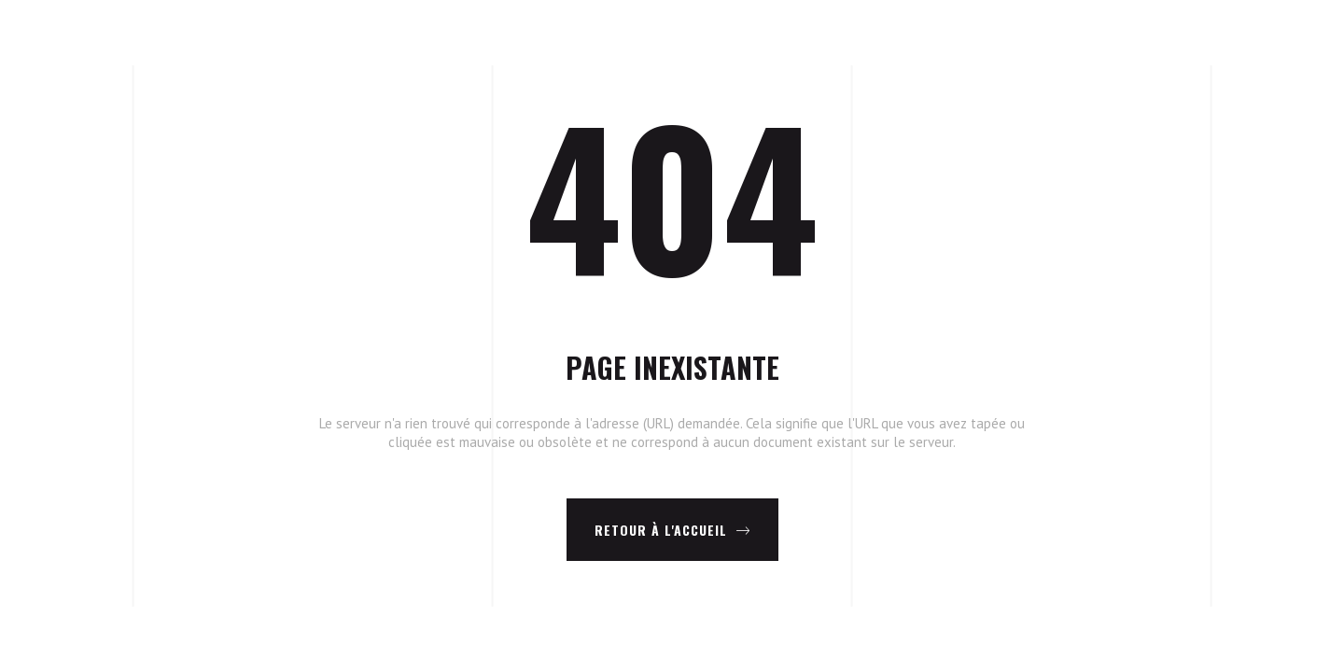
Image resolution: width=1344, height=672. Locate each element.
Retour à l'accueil (672, 529)
